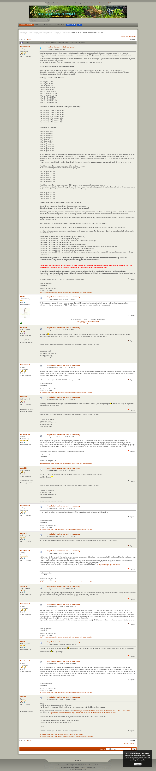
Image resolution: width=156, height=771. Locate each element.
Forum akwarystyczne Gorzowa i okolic (87, 321)
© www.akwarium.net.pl (78, 769)
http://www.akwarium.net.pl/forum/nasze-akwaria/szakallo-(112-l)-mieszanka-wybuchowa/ (66, 736)
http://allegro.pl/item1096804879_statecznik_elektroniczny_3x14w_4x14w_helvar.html (102, 711)
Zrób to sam (66, 32)
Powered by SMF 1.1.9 (65, 765)
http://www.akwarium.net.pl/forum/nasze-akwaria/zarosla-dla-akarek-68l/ (61, 734)
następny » (132, 36)
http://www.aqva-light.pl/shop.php (109, 564)
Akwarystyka (57, 32)
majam (22, 296)
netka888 (23, 327)
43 (30, 39)
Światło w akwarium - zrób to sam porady (61, 47)
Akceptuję (138, 764)
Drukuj (132, 39)
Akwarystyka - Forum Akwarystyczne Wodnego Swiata (36, 32)
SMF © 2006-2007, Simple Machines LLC (85, 765)
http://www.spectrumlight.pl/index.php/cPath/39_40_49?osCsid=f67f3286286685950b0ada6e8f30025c (83, 713)
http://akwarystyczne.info (87, 323)
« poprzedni (124, 36)
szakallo (23, 697)
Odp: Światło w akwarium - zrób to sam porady (63, 297)
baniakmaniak (25, 46)
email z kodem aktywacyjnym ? (99, 3)
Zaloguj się (60, 3)
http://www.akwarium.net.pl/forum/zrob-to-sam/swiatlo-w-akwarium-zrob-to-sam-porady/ (66, 292)
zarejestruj (70, 3)
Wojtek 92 (23, 534)
